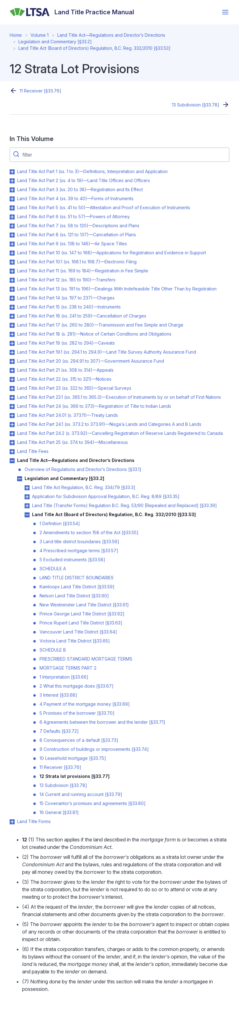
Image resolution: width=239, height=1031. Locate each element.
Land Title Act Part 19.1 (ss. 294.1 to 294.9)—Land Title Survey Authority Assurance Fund (106, 352)
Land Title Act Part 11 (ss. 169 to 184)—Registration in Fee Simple (82, 270)
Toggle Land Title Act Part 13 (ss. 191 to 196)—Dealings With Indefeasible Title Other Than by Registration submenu (12, 289)
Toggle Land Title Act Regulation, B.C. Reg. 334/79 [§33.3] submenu (27, 487)
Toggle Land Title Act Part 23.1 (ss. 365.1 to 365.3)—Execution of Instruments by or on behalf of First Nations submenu (12, 397)
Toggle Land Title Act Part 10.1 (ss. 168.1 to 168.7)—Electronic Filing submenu (12, 262)
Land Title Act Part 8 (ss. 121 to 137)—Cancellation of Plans (76, 234)
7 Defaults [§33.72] (59, 731)
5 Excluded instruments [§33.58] (72, 559)
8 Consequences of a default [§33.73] (79, 740)
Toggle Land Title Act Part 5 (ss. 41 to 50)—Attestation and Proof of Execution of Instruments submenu (12, 207)
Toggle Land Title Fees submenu (12, 451)
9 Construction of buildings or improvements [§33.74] (94, 749)
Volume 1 (39, 35)
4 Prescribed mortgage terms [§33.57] (79, 550)
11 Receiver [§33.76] (40, 90)
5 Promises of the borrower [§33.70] (77, 713)
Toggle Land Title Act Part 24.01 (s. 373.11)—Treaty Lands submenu (12, 415)
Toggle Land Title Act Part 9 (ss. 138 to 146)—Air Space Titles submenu (12, 244)
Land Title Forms (34, 821)
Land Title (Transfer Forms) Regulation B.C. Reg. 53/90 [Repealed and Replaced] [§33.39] (124, 505)
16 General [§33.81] (59, 812)
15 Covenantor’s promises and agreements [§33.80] (93, 803)
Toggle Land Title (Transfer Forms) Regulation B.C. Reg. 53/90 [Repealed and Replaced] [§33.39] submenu (27, 505)
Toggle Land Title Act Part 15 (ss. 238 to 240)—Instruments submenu (12, 307)
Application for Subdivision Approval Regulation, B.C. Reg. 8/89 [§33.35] (106, 496)
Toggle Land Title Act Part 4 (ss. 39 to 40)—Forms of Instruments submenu (12, 198)
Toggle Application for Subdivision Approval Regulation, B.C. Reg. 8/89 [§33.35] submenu (27, 496)
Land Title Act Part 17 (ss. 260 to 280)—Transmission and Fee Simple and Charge (100, 324)
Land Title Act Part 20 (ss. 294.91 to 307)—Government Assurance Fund (90, 361)
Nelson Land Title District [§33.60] (74, 595)
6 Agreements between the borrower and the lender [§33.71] (102, 722)
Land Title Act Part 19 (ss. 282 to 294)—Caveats (66, 343)
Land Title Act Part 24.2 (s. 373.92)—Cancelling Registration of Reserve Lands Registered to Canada (120, 433)
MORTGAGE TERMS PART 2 (68, 668)
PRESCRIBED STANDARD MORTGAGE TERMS (86, 658)
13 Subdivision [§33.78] (195, 104)
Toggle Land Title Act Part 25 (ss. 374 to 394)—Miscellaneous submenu (12, 442)
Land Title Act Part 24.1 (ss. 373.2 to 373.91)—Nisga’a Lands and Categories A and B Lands (109, 424)
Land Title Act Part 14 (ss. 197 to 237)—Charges (66, 297)
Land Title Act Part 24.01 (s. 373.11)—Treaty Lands (67, 415)
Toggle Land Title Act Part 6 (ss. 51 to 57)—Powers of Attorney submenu (12, 216)
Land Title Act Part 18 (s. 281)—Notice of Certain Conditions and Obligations (94, 334)
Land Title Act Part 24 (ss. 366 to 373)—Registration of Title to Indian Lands (94, 406)
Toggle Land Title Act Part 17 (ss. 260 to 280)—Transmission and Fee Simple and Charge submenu (12, 325)
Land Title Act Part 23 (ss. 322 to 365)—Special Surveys (74, 388)
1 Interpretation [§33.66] (64, 677)
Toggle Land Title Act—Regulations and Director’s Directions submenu (12, 460)
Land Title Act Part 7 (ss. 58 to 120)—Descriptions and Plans (78, 225)
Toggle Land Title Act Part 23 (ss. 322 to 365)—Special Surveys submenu (12, 388)
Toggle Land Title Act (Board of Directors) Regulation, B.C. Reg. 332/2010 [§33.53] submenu (27, 514)
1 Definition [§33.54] (60, 523)
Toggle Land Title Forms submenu (12, 821)
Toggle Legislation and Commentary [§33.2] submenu (19, 478)
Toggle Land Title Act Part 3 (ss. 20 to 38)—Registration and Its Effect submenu (12, 189)
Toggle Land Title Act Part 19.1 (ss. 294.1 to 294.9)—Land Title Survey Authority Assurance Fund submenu (12, 352)
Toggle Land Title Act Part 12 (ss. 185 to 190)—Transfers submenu (12, 280)
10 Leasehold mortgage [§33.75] (73, 758)
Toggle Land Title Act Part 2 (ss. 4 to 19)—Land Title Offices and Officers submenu (12, 180)
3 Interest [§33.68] (58, 695)
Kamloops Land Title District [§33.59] (77, 586)
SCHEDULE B (53, 649)
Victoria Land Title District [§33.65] (75, 640)
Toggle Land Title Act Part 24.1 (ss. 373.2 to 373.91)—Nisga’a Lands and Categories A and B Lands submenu (12, 424)
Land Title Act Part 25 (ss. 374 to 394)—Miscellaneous (72, 442)
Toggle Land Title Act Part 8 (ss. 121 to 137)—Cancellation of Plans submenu (12, 235)
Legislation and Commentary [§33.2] (55, 41)
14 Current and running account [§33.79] (81, 794)
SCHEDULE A (53, 568)
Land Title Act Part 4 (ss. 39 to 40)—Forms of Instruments (75, 198)
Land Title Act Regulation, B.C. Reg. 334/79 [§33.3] (83, 487)
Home (16, 35)
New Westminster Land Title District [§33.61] (84, 604)
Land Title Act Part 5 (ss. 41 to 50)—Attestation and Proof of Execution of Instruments (103, 207)
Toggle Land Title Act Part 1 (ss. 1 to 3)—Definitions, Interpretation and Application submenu (12, 171)
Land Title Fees (33, 451)
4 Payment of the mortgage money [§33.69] (85, 704)
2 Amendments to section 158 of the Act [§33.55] (89, 532)
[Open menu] (225, 12)
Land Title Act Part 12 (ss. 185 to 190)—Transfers (66, 279)
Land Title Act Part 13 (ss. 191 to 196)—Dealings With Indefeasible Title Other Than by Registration (117, 288)
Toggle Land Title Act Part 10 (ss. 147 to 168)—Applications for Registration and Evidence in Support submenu (12, 253)
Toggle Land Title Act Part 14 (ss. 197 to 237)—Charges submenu (12, 298)
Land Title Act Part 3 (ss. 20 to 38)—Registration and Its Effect (80, 189)
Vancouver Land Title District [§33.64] (78, 631)
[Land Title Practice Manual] (72, 12)
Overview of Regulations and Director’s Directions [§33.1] (83, 469)
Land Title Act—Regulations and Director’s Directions (111, 35)
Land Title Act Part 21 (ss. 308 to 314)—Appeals (65, 370)
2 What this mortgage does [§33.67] (77, 686)
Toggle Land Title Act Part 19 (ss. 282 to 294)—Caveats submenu (12, 343)
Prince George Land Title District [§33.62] (82, 613)
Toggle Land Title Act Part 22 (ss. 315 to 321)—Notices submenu (12, 379)
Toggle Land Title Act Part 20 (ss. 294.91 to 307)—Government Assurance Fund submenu (12, 361)
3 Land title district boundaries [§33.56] (79, 541)
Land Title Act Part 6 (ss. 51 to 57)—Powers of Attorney (73, 216)
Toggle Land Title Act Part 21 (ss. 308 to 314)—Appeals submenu (12, 370)
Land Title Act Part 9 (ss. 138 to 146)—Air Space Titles (72, 243)
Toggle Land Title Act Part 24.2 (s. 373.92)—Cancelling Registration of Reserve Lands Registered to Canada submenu (12, 433)
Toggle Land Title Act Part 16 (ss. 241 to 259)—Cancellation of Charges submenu (12, 316)
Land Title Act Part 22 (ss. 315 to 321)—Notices (64, 379)
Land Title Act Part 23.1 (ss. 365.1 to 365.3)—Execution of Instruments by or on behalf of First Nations (119, 397)
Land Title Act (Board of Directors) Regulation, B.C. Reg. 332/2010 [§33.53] (94, 48)
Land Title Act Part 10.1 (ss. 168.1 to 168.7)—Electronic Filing (77, 261)
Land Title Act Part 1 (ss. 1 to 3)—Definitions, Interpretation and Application (92, 171)
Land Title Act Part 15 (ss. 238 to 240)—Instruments (69, 306)
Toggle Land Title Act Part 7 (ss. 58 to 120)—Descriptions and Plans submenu (12, 226)
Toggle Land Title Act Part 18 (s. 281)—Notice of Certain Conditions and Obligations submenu (12, 334)
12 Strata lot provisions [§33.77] (75, 776)
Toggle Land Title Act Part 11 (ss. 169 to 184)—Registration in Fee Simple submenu (12, 271)
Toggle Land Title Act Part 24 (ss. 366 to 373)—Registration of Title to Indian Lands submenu (12, 406)
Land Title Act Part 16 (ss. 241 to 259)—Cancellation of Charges (81, 315)
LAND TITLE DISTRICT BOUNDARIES (77, 577)
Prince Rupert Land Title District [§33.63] (81, 622)
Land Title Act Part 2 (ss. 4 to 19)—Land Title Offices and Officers (83, 180)
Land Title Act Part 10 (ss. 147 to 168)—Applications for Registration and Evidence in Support (111, 252)
